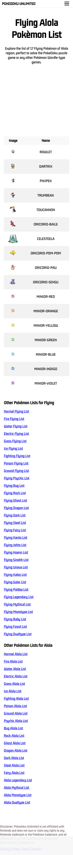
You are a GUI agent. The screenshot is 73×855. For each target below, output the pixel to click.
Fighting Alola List (16, 698)
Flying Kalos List (15, 574)
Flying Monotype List (18, 612)
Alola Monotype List (17, 795)
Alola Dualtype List (17, 802)
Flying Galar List (15, 582)
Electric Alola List (15, 676)
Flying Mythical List (17, 604)
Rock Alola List (14, 735)
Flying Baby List (15, 619)
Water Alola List (15, 669)
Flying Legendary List (19, 597)
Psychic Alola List (16, 721)
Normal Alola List (16, 654)
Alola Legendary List (18, 780)
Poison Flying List (16, 463)
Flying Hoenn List (16, 552)
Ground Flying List (16, 471)
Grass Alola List (14, 683)
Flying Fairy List (15, 530)
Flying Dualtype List (18, 634)
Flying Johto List (15, 545)
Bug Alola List (13, 728)
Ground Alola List (16, 713)
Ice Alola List (12, 691)
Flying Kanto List (15, 537)
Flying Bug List (14, 485)
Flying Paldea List (16, 589)
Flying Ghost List (15, 500)
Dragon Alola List (15, 750)
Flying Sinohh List (16, 560)
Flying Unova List (16, 567)
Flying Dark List (14, 515)
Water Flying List (15, 426)
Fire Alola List (13, 661)
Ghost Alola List (14, 743)
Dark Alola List (14, 758)
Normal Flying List (16, 411)
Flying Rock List (15, 493)
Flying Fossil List (15, 626)
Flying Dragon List (16, 508)
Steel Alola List (14, 765)
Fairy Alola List (14, 773)
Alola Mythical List (16, 787)
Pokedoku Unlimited (18, 4)
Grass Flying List (15, 441)
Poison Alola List (15, 706)
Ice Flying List (13, 448)
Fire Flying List (14, 419)
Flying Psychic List (16, 478)
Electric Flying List (16, 433)
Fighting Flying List (17, 456)
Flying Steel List (15, 522)
